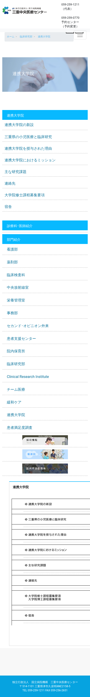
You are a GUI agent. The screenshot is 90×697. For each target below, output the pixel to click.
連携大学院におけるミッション (30, 160)
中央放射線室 (18, 287)
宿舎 (8, 206)
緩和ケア (14, 402)
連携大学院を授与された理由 (28, 148)
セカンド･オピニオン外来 (28, 326)
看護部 (12, 249)
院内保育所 (16, 351)
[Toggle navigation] (80, 34)
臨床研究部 (16, 364)
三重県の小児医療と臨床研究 (28, 137)
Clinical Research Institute (28, 377)
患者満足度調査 (19, 427)
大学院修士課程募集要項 (25, 195)
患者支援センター (21, 338)
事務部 (12, 313)
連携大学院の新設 (19, 125)
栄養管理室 (16, 300)
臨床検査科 (16, 275)
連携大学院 (16, 415)
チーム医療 (16, 389)
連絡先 (10, 183)
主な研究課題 (15, 172)
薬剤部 (12, 262)
